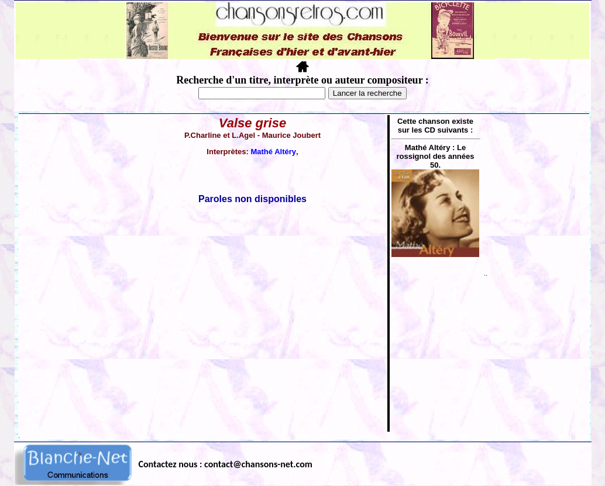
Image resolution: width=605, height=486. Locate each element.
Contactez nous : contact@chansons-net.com (225, 464)
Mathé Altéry (273, 151)
